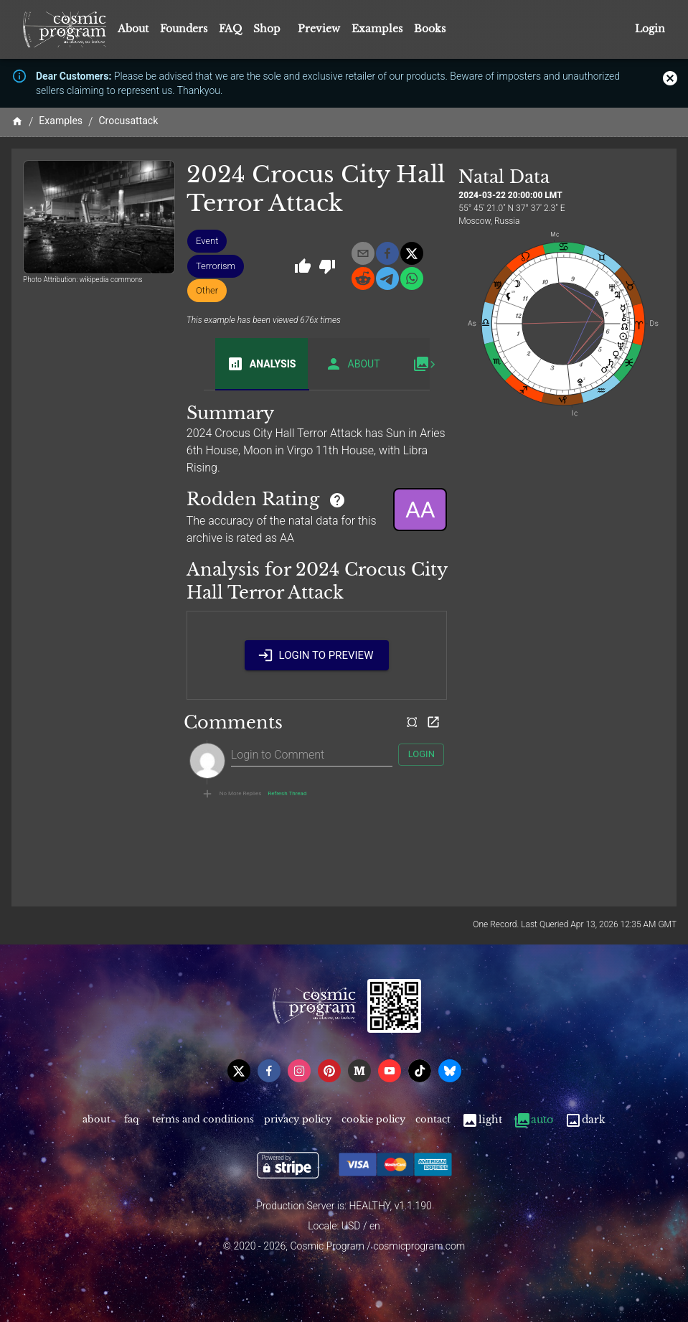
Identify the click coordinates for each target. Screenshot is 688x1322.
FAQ (230, 28)
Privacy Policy (297, 1120)
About (133, 28)
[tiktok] (419, 1070)
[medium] (359, 1070)
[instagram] (299, 1070)
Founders (183, 28)
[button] (207, 241)
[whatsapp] (411, 278)
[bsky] (449, 1070)
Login (650, 29)
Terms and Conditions (203, 1120)
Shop (267, 28)
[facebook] (387, 253)
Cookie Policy (373, 1120)
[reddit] (363, 278)
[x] (411, 253)
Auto (533, 1120)
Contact (433, 1120)
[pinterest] (329, 1070)
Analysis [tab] (261, 364)
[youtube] (389, 1070)
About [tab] (352, 364)
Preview (319, 28)
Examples (377, 28)
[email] (363, 253)
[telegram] (387, 278)
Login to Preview (317, 655)
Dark (585, 1120)
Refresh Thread (286, 793)
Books (430, 28)
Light (482, 1120)
